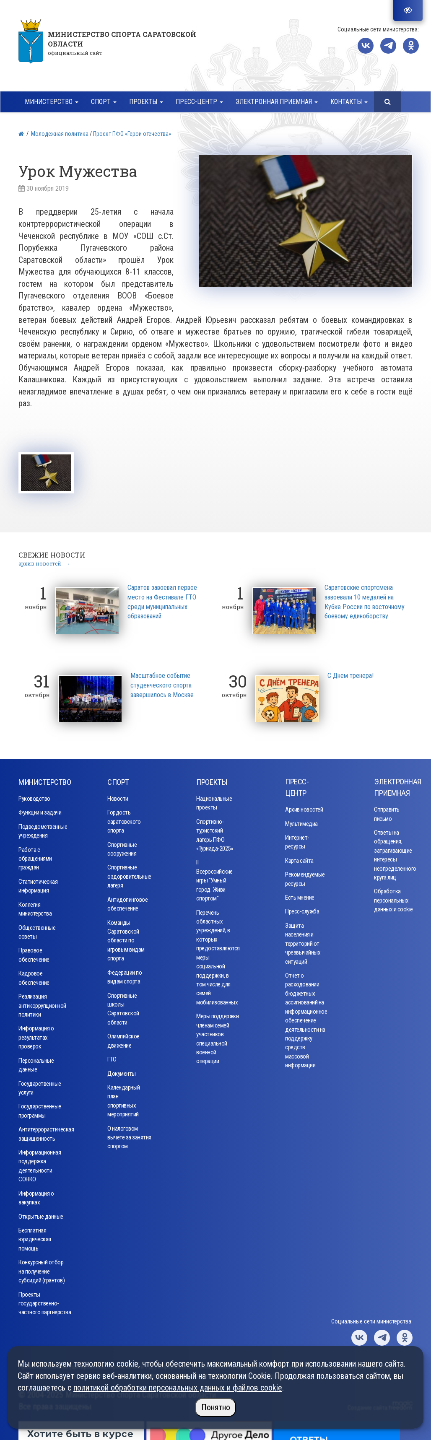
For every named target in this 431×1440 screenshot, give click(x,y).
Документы (121, 1071)
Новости (117, 797)
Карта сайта (299, 858)
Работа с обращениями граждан (35, 856)
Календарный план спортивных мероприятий (123, 1099)
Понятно (215, 1407)
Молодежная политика (59, 133)
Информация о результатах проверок (36, 1035)
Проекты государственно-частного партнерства (44, 1301)
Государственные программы (39, 1109)
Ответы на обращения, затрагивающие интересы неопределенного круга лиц (393, 853)
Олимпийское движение (123, 1039)
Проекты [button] (146, 102)
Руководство (34, 797)
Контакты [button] (349, 102)
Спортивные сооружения (122, 847)
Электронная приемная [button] (277, 102)
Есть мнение (299, 896)
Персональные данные (36, 1063)
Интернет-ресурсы (297, 840)
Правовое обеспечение (33, 953)
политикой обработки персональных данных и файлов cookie (177, 1388)
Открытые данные (40, 1214)
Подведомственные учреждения (42, 829)
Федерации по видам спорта (124, 975)
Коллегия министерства (35, 907)
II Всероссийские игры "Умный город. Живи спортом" (214, 878)
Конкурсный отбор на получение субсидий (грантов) (41, 1269)
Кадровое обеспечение (33, 976)
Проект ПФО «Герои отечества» (132, 133)
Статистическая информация (37, 884)
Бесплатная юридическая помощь (34, 1238)
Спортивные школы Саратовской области (123, 1007)
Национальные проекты (214, 801)
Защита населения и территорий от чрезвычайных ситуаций (302, 941)
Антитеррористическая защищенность (43, 1132)
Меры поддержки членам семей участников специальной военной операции (217, 1037)
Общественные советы (36, 930)
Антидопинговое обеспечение (127, 902)
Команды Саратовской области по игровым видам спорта (126, 938)
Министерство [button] (51, 102)
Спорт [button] (104, 102)
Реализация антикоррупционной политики (42, 1004)
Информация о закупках (36, 1196)
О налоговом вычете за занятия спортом (129, 1135)
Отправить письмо (387, 812)
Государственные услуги (39, 1086)
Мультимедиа (301, 821)
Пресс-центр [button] (199, 102)
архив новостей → (44, 561)
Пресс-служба (302, 909)
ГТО (112, 1057)
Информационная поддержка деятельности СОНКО (39, 1164)
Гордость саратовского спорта (123, 820)
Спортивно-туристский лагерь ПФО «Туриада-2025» (214, 833)
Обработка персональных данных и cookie (393, 898)
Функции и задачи (39, 811)
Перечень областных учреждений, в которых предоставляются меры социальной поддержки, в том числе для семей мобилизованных (215, 955)
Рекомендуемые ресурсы (304, 877)
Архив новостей (304, 808)
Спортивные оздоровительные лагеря (127, 874)
